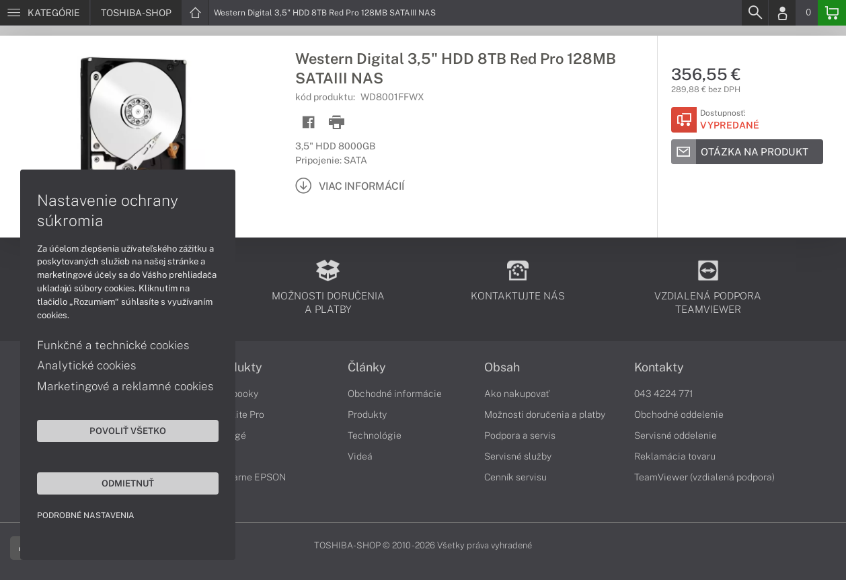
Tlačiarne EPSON (248, 477)
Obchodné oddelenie (679, 414)
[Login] (782, 13)
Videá (360, 456)
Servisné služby (517, 456)
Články (367, 367)
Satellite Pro (237, 414)
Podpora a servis (519, 435)
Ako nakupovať (516, 393)
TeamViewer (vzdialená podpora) (704, 477)
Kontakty (659, 367)
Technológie (374, 435)
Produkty (236, 367)
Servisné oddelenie (675, 435)
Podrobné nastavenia (85, 515)
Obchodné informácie (395, 393)
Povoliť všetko (127, 430)
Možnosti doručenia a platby (544, 414)
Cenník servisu (515, 477)
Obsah (502, 367)
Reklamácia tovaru (675, 456)
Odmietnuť (128, 483)
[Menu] (44, 13)
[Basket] (832, 13)
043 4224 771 (663, 393)
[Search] (754, 13)
